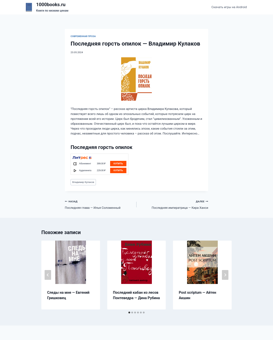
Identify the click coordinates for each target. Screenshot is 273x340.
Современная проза (83, 36)
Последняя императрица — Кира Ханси (174, 204)
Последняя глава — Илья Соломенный (99, 204)
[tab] (129, 312)
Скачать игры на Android (229, 7)
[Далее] (225, 275)
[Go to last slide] (48, 275)
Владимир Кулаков (83, 182)
